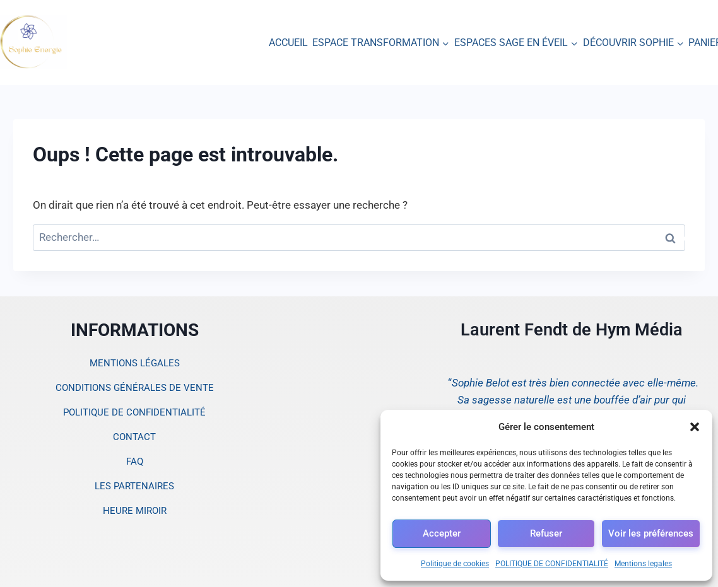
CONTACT (134, 437)
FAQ (134, 461)
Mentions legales (643, 563)
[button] (694, 427)
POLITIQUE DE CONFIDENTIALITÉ (551, 563)
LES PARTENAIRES (134, 486)
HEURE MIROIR (135, 510)
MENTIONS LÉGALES (135, 363)
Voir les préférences (650, 533)
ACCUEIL (288, 43)
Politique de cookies (455, 563)
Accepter (442, 533)
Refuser (546, 533)
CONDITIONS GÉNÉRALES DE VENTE (135, 387)
